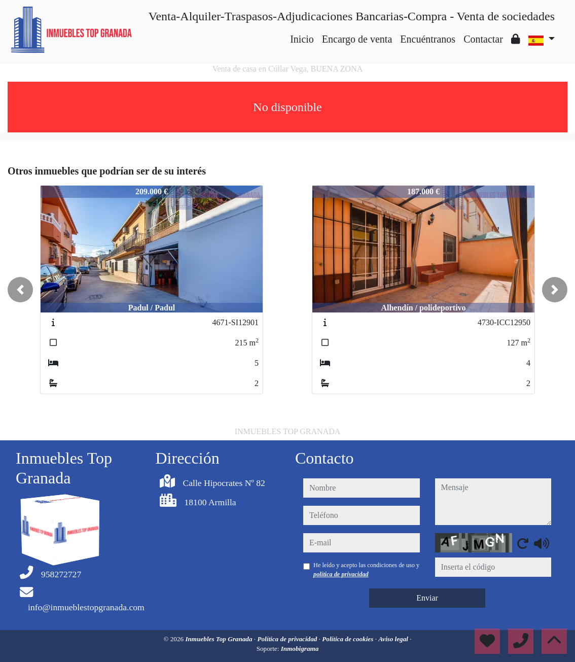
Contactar (483, 39)
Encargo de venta (357, 39)
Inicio (302, 39)
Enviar (427, 598)
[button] (20, 289)
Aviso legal (394, 639)
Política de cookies (348, 639)
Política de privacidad (287, 639)
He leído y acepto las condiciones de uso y (366, 570)
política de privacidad (341, 574)
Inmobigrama (300, 648)
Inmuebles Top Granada (219, 639)
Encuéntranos (427, 39)
